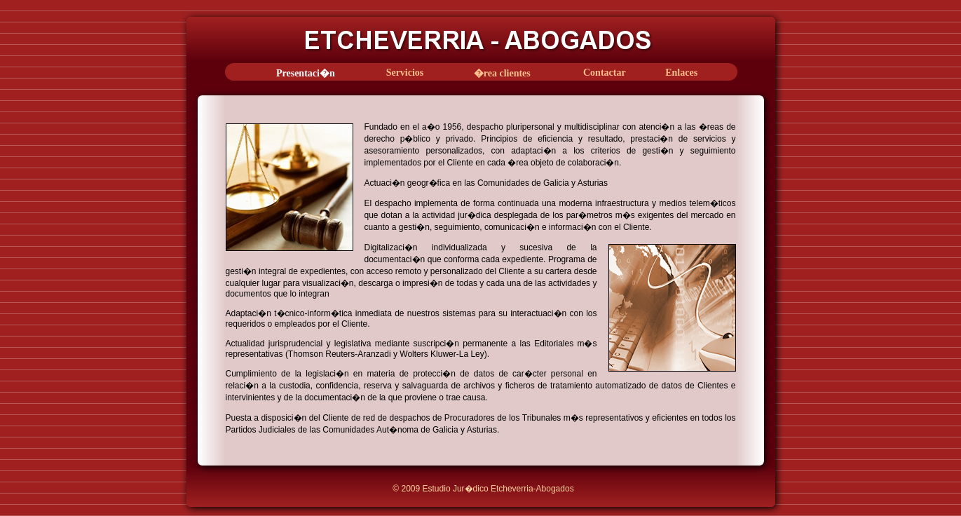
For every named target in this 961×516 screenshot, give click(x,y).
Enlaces (681, 72)
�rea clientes (502, 73)
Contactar (604, 72)
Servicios (405, 72)
